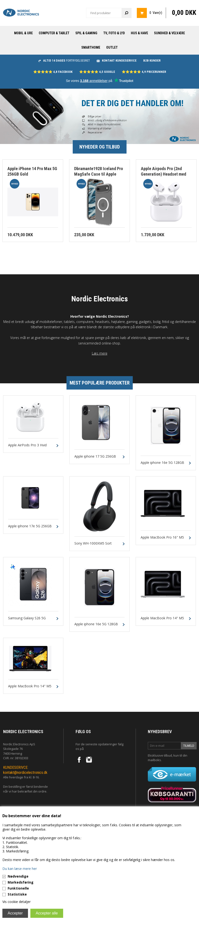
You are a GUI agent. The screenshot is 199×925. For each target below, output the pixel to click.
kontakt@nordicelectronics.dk (25, 772)
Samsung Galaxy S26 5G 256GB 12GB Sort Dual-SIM (29, 620)
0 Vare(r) (155, 13)
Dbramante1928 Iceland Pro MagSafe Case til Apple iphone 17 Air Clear (98, 174)
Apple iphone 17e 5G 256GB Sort (30, 528)
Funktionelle (18, 888)
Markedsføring (20, 882)
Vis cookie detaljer (16, 901)
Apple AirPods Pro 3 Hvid (27, 445)
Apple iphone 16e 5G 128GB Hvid (162, 465)
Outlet (112, 47)
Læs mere (99, 353)
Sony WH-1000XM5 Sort (93, 543)
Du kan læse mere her (19, 868)
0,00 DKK (184, 13)
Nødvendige (18, 876)
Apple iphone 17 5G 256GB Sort (95, 458)
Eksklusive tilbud (160, 755)
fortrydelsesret (64, 60)
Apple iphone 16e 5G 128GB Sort (96, 626)
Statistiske (17, 894)
